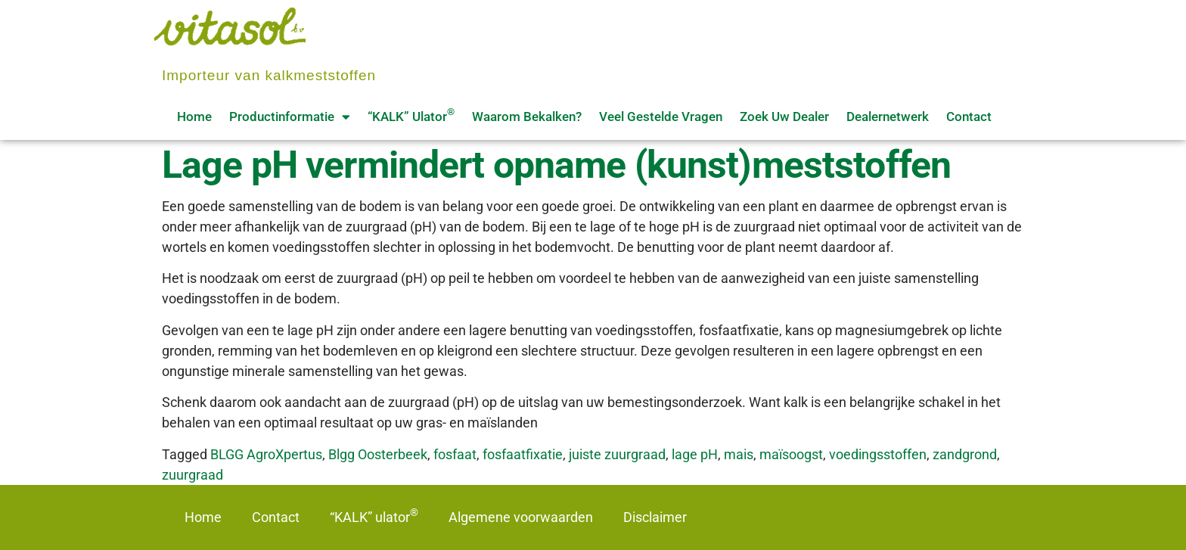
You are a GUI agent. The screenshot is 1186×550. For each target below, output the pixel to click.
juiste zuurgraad (617, 454)
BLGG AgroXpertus (266, 454)
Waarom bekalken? (527, 116)
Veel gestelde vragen (660, 116)
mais (738, 454)
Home (194, 116)
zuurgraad (192, 475)
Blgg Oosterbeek (377, 454)
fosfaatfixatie (523, 454)
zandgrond (965, 454)
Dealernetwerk (887, 116)
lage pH (695, 454)
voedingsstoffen (878, 454)
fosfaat (455, 454)
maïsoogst (791, 454)
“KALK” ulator (411, 115)
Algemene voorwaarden (521, 517)
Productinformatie (289, 117)
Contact (969, 116)
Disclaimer (655, 517)
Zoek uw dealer (784, 116)
